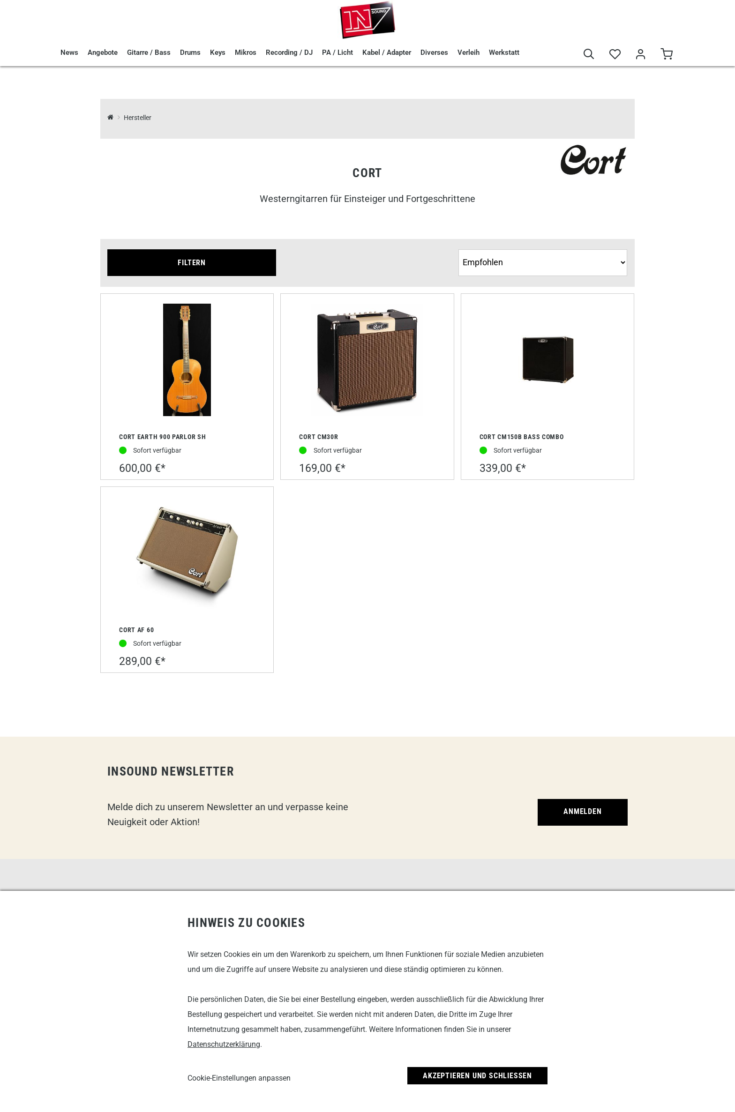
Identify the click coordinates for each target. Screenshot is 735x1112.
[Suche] (589, 55)
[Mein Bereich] (640, 55)
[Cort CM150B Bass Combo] (547, 360)
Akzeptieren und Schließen (477, 1075)
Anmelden (582, 811)
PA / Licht (337, 52)
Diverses (434, 52)
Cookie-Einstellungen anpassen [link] (239, 1078)
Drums (190, 52)
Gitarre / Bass (149, 52)
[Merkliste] (615, 55)
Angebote (103, 52)
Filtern (192, 262)
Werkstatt (504, 52)
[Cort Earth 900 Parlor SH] (187, 361)
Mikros (245, 52)
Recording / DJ (289, 52)
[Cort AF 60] (187, 554)
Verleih (469, 52)
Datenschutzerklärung (224, 1044)
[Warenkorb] (666, 55)
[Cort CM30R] (367, 361)
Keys (217, 52)
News (69, 52)
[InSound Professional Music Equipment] (110, 117)
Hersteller (137, 118)
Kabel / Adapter (386, 52)
